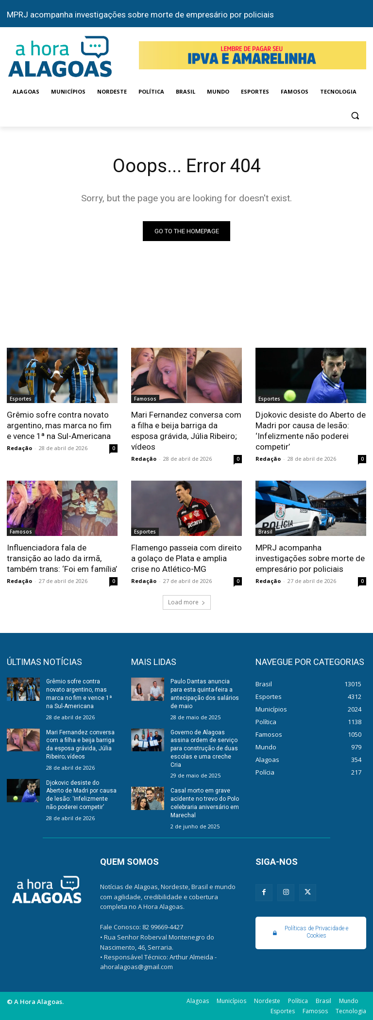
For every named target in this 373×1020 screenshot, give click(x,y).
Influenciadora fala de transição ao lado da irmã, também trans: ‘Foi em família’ (62, 558)
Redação (19, 448)
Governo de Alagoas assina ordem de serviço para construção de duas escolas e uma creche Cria (204, 748)
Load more (186, 602)
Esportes (21, 398)
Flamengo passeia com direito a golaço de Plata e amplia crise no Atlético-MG (186, 558)
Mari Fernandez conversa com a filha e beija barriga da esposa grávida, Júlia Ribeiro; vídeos (186, 431)
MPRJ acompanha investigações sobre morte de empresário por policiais (140, 14)
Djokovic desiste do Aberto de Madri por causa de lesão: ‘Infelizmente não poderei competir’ (310, 431)
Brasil (265, 531)
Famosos (145, 398)
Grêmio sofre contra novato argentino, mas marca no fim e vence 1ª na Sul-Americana (59, 425)
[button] (354, 115)
